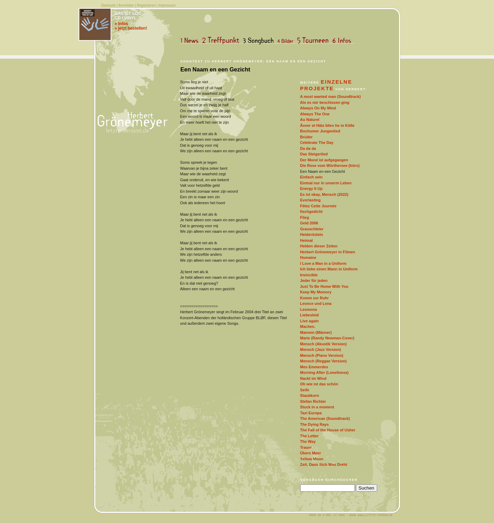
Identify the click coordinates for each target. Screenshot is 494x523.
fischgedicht (311, 211)
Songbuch (259, 40)
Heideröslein (311, 234)
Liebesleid (309, 315)
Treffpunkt (222, 40)
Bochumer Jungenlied (320, 131)
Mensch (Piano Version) (321, 355)
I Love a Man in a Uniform (323, 263)
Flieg (304, 217)
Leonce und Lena (316, 303)
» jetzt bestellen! (131, 28)
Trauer (306, 447)
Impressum (167, 5)
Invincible (309, 275)
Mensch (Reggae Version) (323, 361)
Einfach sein (311, 177)
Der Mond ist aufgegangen (324, 160)
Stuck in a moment (317, 407)
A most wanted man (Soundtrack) (330, 96)
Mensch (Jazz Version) (320, 349)
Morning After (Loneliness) (324, 372)
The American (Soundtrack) (325, 418)
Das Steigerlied (314, 154)
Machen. (308, 326)
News (191, 40)
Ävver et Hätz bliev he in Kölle (327, 125)
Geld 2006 (309, 223)
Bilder (287, 40)
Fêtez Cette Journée (318, 206)
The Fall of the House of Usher (328, 430)
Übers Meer (310, 453)
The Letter (309, 436)
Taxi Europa (311, 413)
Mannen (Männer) (316, 332)
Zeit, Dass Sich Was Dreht (323, 464)
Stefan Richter (313, 401)
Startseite (108, 5)
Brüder (306, 137)
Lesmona (308, 309)
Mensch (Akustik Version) (323, 344)
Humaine (308, 257)
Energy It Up (311, 188)
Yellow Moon (312, 459)
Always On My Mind (318, 108)
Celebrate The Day (317, 142)
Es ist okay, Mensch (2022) (324, 194)
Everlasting (310, 200)
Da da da (308, 148)
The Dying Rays (314, 424)
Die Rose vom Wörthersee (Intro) (330, 165)
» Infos (121, 23)
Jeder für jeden (314, 280)
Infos (343, 40)
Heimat (306, 240)
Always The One (315, 114)
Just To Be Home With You (324, 286)
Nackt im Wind (313, 378)
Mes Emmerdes (314, 367)
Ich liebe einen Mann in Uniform (329, 269)
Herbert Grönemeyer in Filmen (327, 252)
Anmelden (126, 5)
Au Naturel (310, 119)
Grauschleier (312, 229)
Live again (309, 321)
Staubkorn (309, 395)
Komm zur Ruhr (314, 298)
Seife (304, 390)
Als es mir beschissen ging (325, 102)
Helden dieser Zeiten (319, 246)
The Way (308, 441)
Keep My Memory (316, 292)
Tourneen (314, 40)
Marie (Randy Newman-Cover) (327, 338)
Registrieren (146, 5)
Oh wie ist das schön (319, 384)
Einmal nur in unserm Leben (326, 183)
